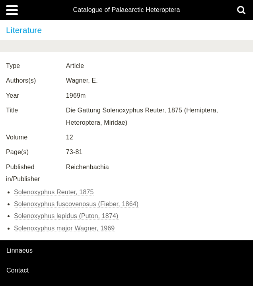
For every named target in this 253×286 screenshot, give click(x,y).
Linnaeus (19, 250)
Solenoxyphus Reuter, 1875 (54, 192)
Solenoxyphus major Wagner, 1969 (64, 228)
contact (17, 270)
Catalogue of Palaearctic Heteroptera (126, 10)
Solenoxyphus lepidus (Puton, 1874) (66, 216)
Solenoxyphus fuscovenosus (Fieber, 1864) (76, 204)
